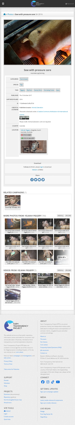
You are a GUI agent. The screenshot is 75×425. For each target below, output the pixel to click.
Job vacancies (44, 349)
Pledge (42, 410)
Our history (43, 340)
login (41, 165)
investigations (27, 354)
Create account (8, 415)
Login (5, 412)
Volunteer (7, 381)
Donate (6, 379)
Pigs (21, 85)
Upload (68, 214)
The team (43, 338)
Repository (10, 395)
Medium (35, 168)
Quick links (7, 418)
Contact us (43, 351)
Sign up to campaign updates (49, 390)
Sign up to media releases (48, 401)
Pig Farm (29, 90)
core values (19, 350)
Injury (57, 90)
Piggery (22, 90)
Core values (44, 343)
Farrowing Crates (49, 90)
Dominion (11, 393)
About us (43, 335)
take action (7, 356)
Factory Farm (38, 90)
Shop (5, 384)
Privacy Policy (8, 360)
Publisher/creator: (25, 108)
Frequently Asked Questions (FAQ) (50, 346)
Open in (26, 135)
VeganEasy (43, 415)
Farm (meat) (23, 79)
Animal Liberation (37, 108)
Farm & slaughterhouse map (13, 398)
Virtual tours (8, 401)
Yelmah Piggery (25, 130)
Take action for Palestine (11, 368)
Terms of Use (8, 362)
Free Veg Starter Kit (46, 412)
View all (60, 214)
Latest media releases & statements (51, 398)
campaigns (16, 354)
